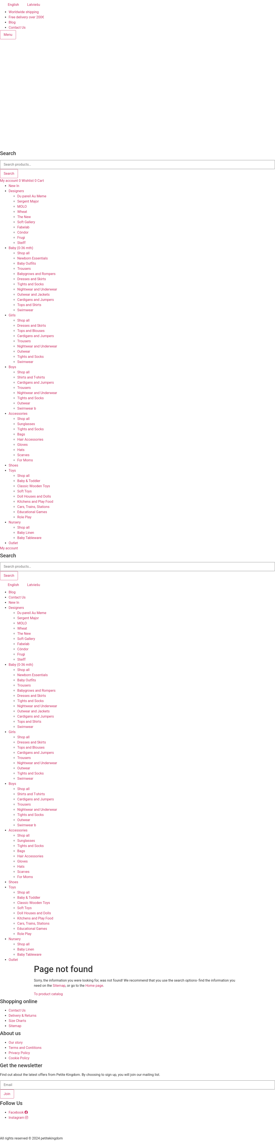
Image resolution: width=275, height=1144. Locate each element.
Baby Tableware (29, 538)
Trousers (24, 269)
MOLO (22, 206)
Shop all (23, 253)
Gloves (22, 445)
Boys (12, 367)
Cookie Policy (19, 1058)
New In (14, 186)
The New (24, 217)
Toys (12, 470)
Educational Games (32, 512)
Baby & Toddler (28, 481)
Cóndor (22, 232)
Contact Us (17, 27)
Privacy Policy (19, 1053)
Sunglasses (26, 424)
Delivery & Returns (22, 1016)
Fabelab (23, 227)
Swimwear (25, 310)
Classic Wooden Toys (33, 486)
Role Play (24, 517)
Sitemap (59, 986)
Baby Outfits (26, 263)
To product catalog (48, 994)
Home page (94, 986)
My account (9, 181)
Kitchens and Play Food (35, 502)
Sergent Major (28, 201)
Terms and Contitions (25, 1048)
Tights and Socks (30, 284)
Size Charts (17, 1021)
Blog (12, 22)
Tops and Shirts (29, 305)
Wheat (22, 212)
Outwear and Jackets (33, 294)
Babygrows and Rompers (36, 274)
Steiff (21, 243)
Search (9, 173)
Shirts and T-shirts (31, 377)
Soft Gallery (26, 222)
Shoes (13, 465)
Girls (12, 315)
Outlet (13, 543)
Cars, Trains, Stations (33, 507)
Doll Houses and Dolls (34, 496)
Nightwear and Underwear (37, 289)
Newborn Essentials (32, 258)
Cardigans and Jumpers (35, 300)
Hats (21, 450)
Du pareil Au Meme (31, 196)
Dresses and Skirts (31, 279)
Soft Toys (24, 491)
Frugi (21, 238)
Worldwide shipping (24, 12)
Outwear (23, 351)
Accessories (18, 414)
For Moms (25, 460)
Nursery (15, 522)
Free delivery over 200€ (26, 17)
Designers (16, 191)
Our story (16, 1042)
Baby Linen (25, 533)
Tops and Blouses (30, 331)
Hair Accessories (30, 439)
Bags (21, 434)
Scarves (23, 455)
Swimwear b (26, 408)
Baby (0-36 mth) (21, 248)
